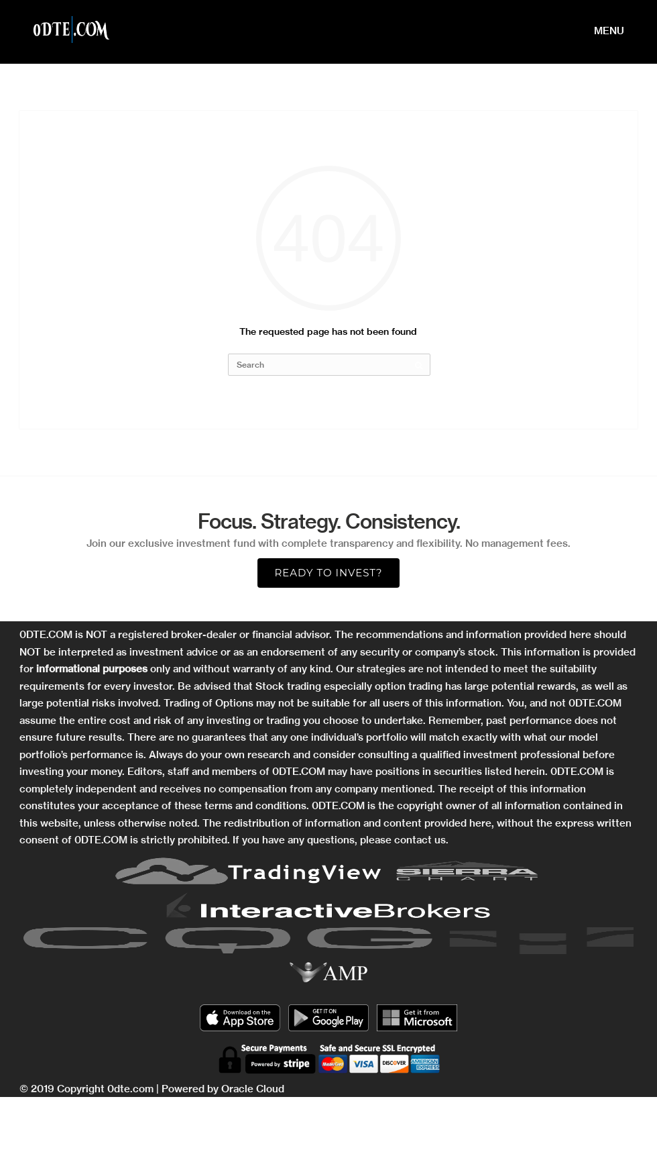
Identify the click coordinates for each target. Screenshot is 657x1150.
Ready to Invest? (328, 572)
